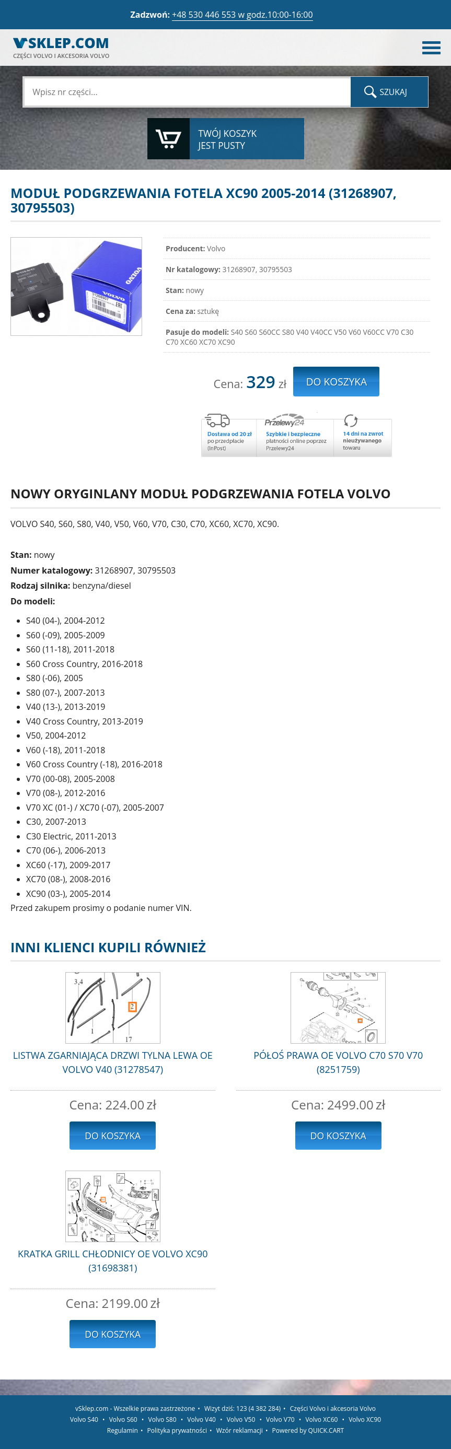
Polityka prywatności (177, 1430)
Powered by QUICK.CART (308, 1430)
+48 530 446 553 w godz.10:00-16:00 (242, 14)
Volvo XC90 (365, 1419)
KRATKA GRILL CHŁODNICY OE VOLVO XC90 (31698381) (112, 1260)
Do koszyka (113, 1135)
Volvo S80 (162, 1419)
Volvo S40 (84, 1419)
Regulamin (122, 1430)
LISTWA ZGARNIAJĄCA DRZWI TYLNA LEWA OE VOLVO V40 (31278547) (113, 1062)
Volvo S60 (123, 1419)
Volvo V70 (280, 1419)
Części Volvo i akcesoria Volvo (333, 1408)
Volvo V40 (201, 1419)
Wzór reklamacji (239, 1430)
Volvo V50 (241, 1419)
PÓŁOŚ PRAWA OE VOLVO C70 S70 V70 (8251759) (338, 1062)
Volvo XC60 (321, 1419)
